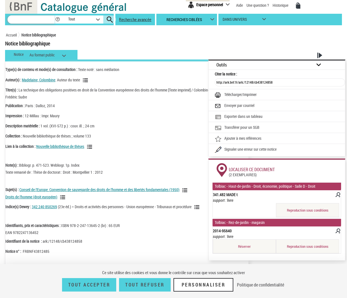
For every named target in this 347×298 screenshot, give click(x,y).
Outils (221, 65)
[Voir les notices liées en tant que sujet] (185, 190)
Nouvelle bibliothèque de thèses (60, 146)
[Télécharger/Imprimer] (236, 95)
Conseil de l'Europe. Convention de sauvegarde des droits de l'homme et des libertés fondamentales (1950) (99, 189)
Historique (281, 5)
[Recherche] (31, 19)
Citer (226, 74)
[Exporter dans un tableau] (238, 117)
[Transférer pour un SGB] (237, 128)
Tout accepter (89, 285)
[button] (57, 19)
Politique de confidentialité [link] (260, 285)
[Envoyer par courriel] (234, 106)
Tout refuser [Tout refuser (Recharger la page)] (144, 285)
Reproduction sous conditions (307, 210)
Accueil (11, 35)
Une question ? (257, 5)
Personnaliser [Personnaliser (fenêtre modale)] (203, 285)
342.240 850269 (44, 206)
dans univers (235, 20)
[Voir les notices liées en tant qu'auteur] (86, 80)
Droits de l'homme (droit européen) (31, 197)
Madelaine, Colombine (38, 79)
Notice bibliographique (38, 35)
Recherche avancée (135, 19)
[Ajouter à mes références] (238, 139)
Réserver (244, 246)
